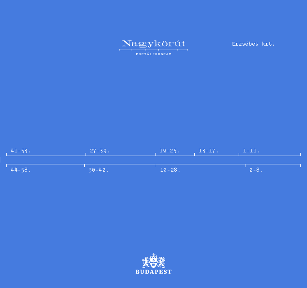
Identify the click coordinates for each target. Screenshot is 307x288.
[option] (153, 160)
